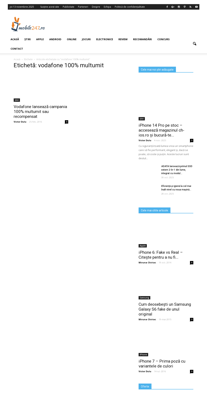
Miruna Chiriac (147, 262)
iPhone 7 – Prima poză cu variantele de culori (162, 363)
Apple (40, 39)
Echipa (107, 6)
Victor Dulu (145, 140)
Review (123, 39)
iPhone (143, 354)
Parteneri (83, 6)
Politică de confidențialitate (130, 6)
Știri (142, 118)
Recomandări (142, 39)
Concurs (163, 39)
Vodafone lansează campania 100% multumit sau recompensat (40, 111)
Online (71, 39)
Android (55, 39)
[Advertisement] (127, 24)
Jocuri (86, 39)
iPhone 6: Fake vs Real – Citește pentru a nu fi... (161, 255)
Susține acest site (49, 6)
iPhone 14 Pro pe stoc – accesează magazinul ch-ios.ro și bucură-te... (161, 130)
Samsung (144, 297)
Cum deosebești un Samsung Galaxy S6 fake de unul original (165, 309)
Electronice (104, 39)
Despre (96, 6)
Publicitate (68, 6)
